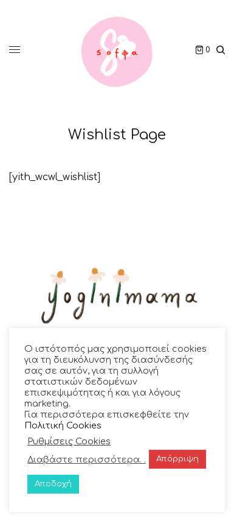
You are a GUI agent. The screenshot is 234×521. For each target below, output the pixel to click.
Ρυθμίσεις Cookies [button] (69, 441)
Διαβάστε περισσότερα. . (86, 459)
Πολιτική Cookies (63, 425)
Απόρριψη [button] (177, 459)
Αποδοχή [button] (53, 484)
